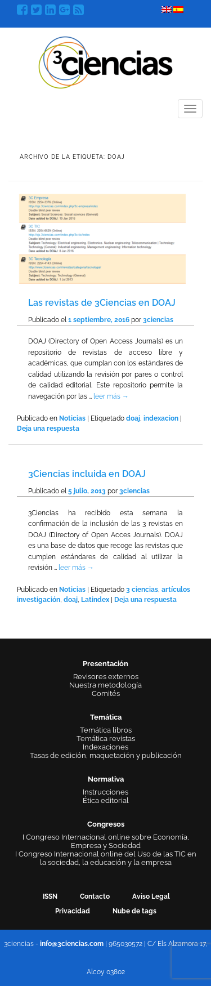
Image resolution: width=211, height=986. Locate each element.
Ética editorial (106, 800)
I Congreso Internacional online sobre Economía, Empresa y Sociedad (106, 841)
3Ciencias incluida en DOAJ (87, 474)
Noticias (72, 418)
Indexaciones (105, 747)
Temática (106, 717)
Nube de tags (134, 911)
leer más (111, 396)
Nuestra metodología (105, 685)
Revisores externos (105, 676)
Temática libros (106, 730)
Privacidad (72, 911)
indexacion (160, 418)
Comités (106, 693)
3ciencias (158, 320)
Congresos (105, 824)
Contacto (95, 896)
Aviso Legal (151, 896)
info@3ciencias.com (72, 944)
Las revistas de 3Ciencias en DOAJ (102, 302)
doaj (133, 418)
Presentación (105, 663)
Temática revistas (106, 738)
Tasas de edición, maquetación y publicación (106, 755)
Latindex (95, 600)
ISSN (50, 896)
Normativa (106, 779)
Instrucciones (105, 792)
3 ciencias (142, 590)
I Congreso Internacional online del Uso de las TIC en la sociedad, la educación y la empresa (105, 858)
